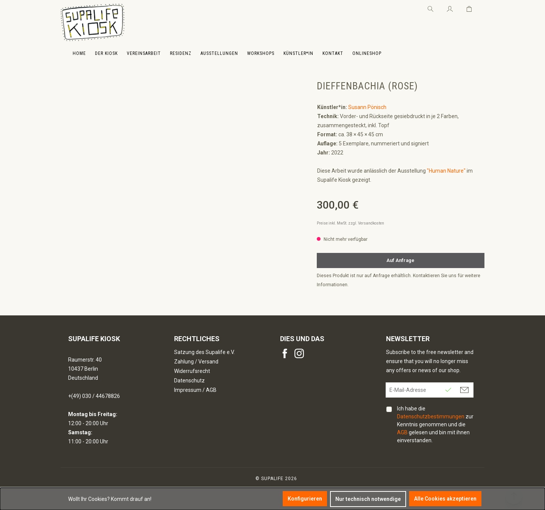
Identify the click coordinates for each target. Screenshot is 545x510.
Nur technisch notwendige (368, 499)
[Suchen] (430, 7)
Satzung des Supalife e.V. (204, 352)
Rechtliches (197, 339)
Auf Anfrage (400, 260)
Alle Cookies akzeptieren (445, 499)
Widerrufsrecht (192, 371)
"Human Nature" (446, 171)
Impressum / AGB (195, 390)
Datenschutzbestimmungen (430, 416)
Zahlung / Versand (196, 362)
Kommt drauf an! (131, 499)
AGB (402, 432)
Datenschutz (189, 380)
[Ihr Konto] (450, 7)
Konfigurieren (305, 499)
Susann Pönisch (367, 107)
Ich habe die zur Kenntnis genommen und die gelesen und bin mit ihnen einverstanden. (435, 424)
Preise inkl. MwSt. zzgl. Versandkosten (350, 223)
